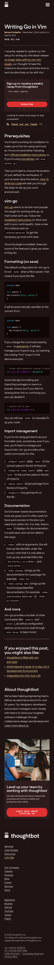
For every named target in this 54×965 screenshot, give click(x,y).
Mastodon (9, 900)
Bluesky (8, 904)
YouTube (8, 911)
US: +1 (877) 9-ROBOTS (14, 948)
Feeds (7, 919)
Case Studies (11, 850)
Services (8, 847)
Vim (18, 39)
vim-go (10, 200)
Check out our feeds (22, 124)
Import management (20, 431)
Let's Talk (9, 858)
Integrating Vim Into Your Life (24, 676)
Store (7, 890)
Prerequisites (17, 135)
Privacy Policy (10, 957)
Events (8, 883)
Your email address (18, 91)
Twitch (7, 915)
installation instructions (17, 220)
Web (6, 39)
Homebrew (27, 159)
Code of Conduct (12, 954)
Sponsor (8, 887)
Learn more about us (16, 726)
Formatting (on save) (21, 261)
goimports (23, 346)
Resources (9, 854)
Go (12, 39)
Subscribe (27, 104)
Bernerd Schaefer (12, 32)
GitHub (8, 908)
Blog (6, 879)
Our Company (11, 868)
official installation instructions (27, 155)
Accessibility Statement (33, 954)
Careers (8, 871)
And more (12, 609)
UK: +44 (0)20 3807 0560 (15, 951)
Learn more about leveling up (27, 812)
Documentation (17, 505)
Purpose (8, 875)
